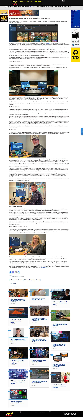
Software (26, 279)
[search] (71, 6)
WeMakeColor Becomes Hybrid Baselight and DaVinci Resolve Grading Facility (17, 362)
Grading (11, 279)
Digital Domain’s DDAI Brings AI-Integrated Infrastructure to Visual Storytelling (17, 300)
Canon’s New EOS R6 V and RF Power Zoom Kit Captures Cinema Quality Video (60, 324)
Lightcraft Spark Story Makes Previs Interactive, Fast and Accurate (16, 321)
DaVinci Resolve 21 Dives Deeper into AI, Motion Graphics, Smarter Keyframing (60, 386)
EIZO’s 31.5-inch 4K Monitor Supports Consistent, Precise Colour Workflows (59, 365)
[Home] (6, 6)
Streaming (38, 279)
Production (20, 279)
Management (31, 279)
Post (15, 279)
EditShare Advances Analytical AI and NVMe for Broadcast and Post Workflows (17, 382)
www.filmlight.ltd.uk (44, 267)
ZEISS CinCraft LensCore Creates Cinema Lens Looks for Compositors (39, 361)
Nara (48, 64)
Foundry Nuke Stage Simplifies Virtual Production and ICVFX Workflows (59, 345)
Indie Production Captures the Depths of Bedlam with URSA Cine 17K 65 (39, 340)
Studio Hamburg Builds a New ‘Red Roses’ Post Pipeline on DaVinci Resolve (60, 303)
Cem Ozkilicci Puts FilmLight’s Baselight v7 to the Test (38, 299)
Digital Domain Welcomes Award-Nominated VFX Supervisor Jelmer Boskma (18, 341)
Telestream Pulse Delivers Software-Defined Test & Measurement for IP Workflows (17, 403)
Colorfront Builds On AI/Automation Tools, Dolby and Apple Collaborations (39, 382)
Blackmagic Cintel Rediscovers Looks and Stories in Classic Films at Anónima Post (39, 319)
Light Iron (48, 43)
